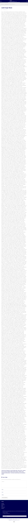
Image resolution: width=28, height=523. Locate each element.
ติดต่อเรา (2, 508)
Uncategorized (5, 9)
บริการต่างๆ (3, 507)
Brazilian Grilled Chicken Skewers (12, 471)
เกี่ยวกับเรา (3, 504)
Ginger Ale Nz (20, 470)
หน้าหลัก (2, 503)
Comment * (14, 484)
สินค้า (2, 505)
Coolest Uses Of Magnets (5, 470)
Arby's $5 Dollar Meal (13, 470)
